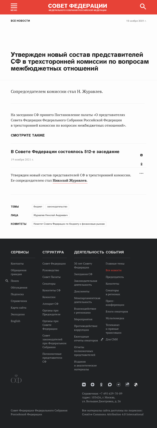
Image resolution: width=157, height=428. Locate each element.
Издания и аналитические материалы (85, 365)
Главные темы (115, 263)
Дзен (92, 384)
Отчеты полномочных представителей (84, 351)
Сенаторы (49, 283)
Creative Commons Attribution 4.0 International (113, 414)
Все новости (20, 20)
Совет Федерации (54, 263)
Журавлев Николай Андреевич (51, 215)
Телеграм (118, 384)
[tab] (141, 166)
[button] (14, 7)
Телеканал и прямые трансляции (113, 328)
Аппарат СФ (50, 303)
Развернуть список (141, 173)
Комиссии (49, 297)
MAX (110, 384)
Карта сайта (18, 307)
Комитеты (112, 283)
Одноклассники (141, 164)
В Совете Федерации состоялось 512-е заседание (65, 151)
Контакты (17, 263)
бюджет (38, 206)
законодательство (57, 206)
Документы (81, 291)
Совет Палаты (51, 277)
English (15, 321)
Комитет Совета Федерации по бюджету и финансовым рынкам (69, 223)
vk (84, 384)
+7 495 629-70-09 (110, 393)
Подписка (17, 294)
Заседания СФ (83, 274)
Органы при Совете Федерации (50, 324)
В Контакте (141, 155)
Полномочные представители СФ (52, 357)
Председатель (115, 277)
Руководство (50, 270)
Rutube (127, 384)
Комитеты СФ (51, 290)
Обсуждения (19, 287)
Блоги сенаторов (117, 311)
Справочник (19, 301)
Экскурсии (18, 314)
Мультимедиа (115, 318)
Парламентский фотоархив (136, 384)
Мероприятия (83, 319)
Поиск (15, 281)
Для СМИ (112, 339)
